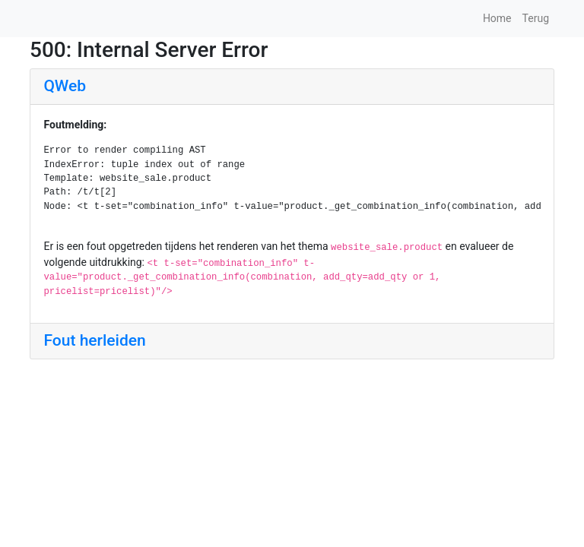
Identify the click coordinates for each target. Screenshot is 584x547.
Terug (535, 18)
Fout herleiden (95, 340)
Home (497, 18)
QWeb (65, 86)
